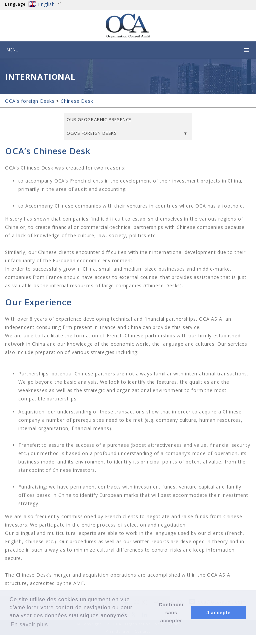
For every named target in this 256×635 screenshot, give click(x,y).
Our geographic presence (99, 119)
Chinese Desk (77, 101)
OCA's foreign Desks (29, 101)
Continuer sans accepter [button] (171, 612)
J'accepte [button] (219, 612)
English (45, 4)
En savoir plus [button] (29, 624)
